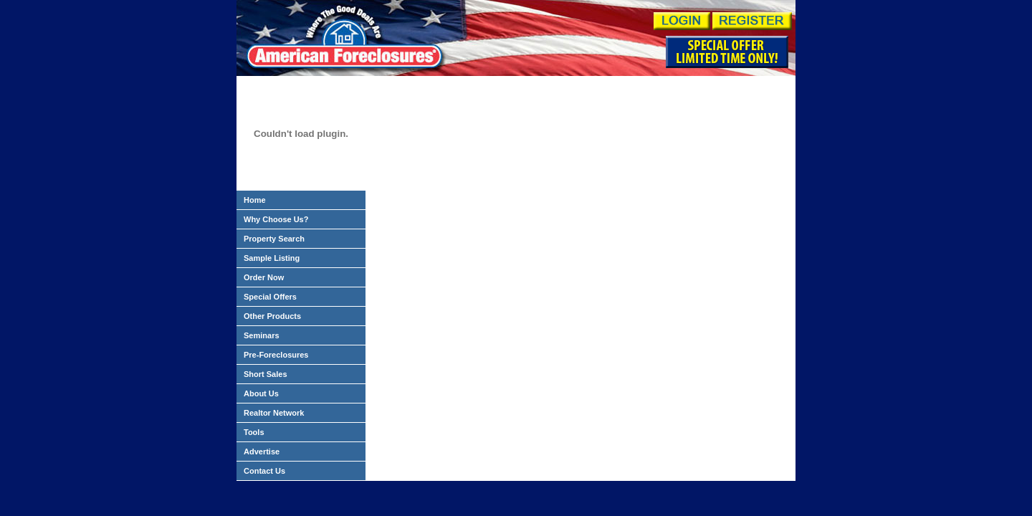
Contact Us (264, 471)
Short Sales (265, 374)
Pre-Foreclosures (276, 354)
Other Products (272, 316)
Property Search (274, 238)
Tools (254, 432)
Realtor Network (274, 412)
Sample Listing (272, 258)
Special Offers (270, 296)
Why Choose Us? (276, 219)
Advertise (262, 451)
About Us (261, 393)
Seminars (262, 335)
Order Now (264, 277)
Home (255, 200)
